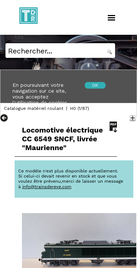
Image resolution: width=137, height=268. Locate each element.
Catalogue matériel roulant (33, 108)
